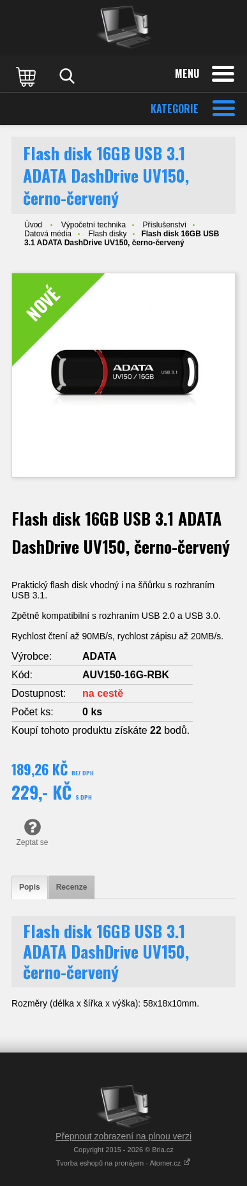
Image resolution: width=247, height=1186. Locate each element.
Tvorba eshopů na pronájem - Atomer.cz (123, 1163)
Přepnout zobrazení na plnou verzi (123, 1136)
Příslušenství (164, 224)
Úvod (33, 224)
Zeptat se (32, 832)
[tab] (29, 887)
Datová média (47, 233)
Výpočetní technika (93, 224)
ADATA (99, 656)
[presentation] (29, 887)
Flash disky (107, 233)
